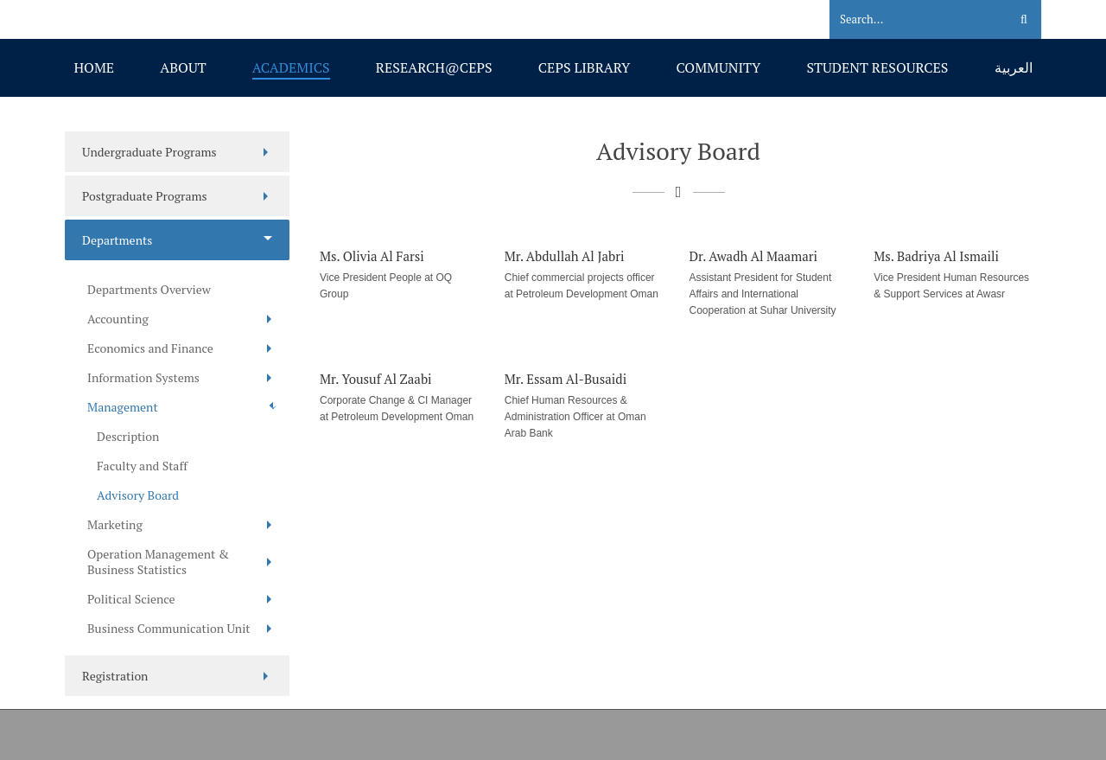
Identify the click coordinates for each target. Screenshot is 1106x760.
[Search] (908, 20)
